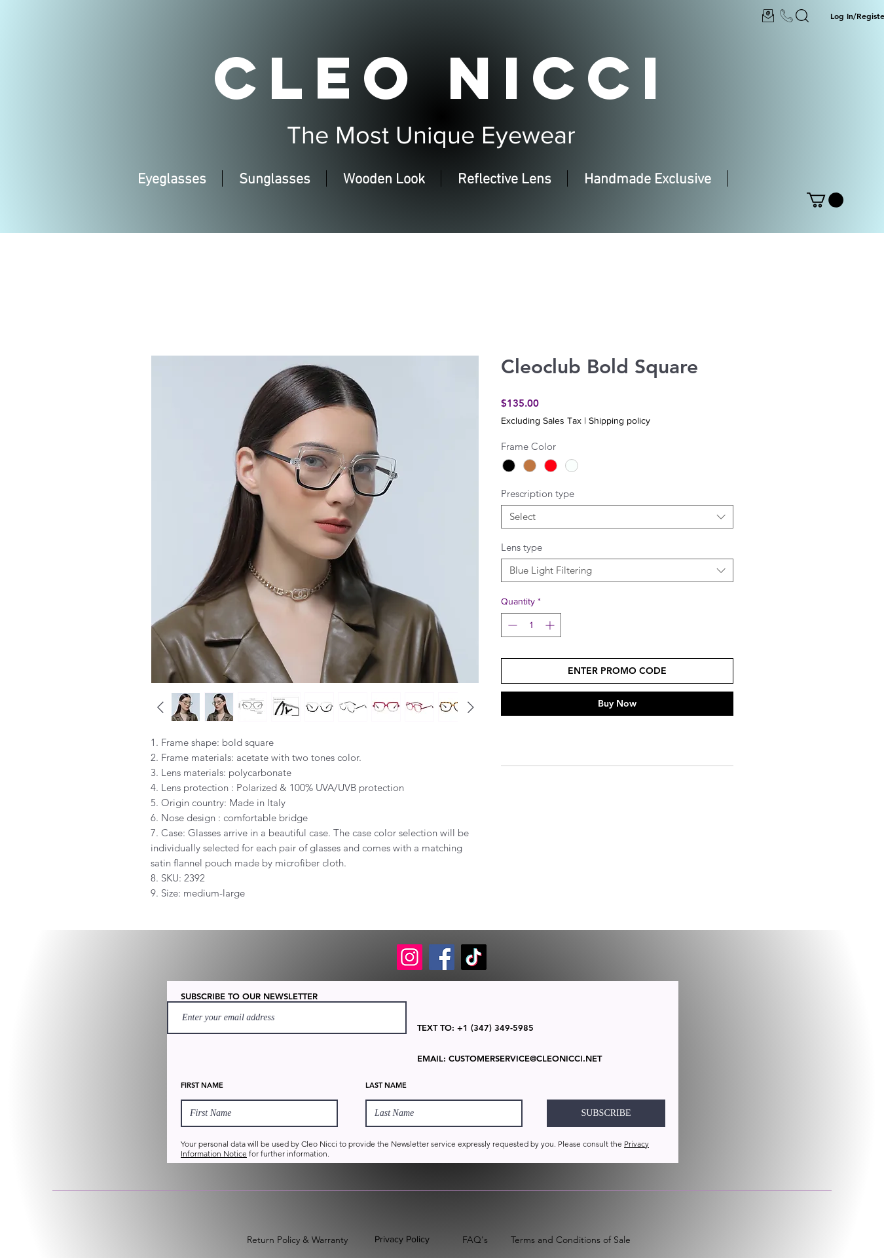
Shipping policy (619, 420)
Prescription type (537, 493)
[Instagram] (409, 957)
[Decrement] (511, 625)
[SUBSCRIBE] (606, 1113)
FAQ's (475, 1240)
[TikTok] (474, 957)
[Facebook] (441, 957)
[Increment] (551, 625)
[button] (825, 200)
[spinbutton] (531, 625)
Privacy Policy (402, 1239)
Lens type (521, 547)
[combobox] (617, 516)
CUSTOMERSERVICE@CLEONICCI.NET (525, 1058)
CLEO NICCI (442, 77)
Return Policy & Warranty (297, 1240)
